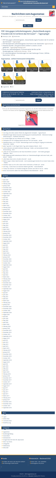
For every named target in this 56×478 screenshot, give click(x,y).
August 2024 (6, 219)
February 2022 (7, 279)
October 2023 (6, 239)
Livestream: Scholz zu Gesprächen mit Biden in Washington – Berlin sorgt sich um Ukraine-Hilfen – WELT (42, 94)
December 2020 (7, 306)
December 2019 (7, 330)
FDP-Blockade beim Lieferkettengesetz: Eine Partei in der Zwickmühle (23, 44)
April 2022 (5, 275)
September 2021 (7, 288)
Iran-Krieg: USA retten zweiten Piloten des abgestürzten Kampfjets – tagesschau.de (24, 133)
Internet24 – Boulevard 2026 (41, 458)
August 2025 (6, 195)
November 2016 (7, 403)
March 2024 (6, 229)
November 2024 (7, 213)
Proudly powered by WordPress (19, 476)
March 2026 (6, 181)
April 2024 (5, 227)
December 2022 (7, 259)
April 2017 (5, 394)
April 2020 (5, 322)
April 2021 (5, 298)
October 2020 (6, 310)
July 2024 (5, 221)
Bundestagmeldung (8, 434)
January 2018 (6, 376)
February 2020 (7, 326)
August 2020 (6, 314)
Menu (28, 26)
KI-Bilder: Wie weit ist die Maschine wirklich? (14, 461)
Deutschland (6, 436)
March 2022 (6, 277)
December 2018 (7, 354)
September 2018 (7, 360)
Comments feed (7, 420)
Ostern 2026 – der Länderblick (38, 461)
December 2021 (7, 283)
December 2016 (7, 401)
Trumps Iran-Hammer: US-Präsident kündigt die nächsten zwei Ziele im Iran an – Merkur (25, 168)
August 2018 (6, 362)
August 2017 (6, 386)
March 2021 (6, 300)
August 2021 (6, 290)
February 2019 (7, 350)
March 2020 (6, 324)
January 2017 (6, 399)
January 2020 (6, 328)
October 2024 (6, 215)
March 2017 (6, 395)
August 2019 (6, 338)
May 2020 (5, 320)
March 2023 (6, 253)
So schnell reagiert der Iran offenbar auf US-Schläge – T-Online (19, 138)
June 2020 (5, 318)
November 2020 (7, 308)
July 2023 (5, 245)
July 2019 (5, 340)
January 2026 (6, 185)
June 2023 (5, 247)
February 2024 (7, 231)
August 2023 (6, 243)
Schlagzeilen (6, 443)
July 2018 (5, 364)
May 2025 (5, 201)
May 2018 (5, 368)
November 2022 (7, 261)
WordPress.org (7, 422)
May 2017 (5, 392)
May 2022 (5, 273)
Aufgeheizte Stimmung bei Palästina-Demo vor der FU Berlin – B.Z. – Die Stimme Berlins (13, 94)
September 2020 (7, 312)
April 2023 (5, 251)
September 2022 (7, 265)
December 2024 (7, 211)
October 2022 (6, 263)
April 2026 (5, 179)
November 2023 (7, 237)
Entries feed (6, 418)
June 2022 (5, 271)
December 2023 (7, 235)
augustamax (6, 87)
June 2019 (5, 342)
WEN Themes (41, 476)
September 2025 (7, 193)
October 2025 (6, 191)
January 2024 (6, 233)
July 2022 (5, 269)
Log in (4, 417)
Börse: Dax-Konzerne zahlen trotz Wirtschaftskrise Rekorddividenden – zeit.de (23, 170)
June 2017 (5, 390)
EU (12, 87)
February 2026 (7, 183)
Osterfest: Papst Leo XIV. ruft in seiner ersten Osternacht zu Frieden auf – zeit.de (23, 164)
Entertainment (6, 438)
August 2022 (6, 267)
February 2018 (7, 374)
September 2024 (7, 217)
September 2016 (7, 407)
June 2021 (5, 294)
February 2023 (7, 255)
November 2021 (7, 284)
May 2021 (5, 296)
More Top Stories (7, 441)
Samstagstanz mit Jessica (37, 463)
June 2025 (5, 199)
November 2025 (7, 189)
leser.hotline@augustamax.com (29, 1)
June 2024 (5, 223)
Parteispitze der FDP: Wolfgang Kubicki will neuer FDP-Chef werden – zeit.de (22, 140)
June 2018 (5, 366)
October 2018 (6, 358)
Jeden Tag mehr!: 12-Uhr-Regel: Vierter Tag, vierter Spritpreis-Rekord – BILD (22, 146)
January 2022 (6, 281)
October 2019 (6, 334)
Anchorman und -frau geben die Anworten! (35, 3)
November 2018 (7, 356)
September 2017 (7, 384)
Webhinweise (6, 445)
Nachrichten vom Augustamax (28, 14)
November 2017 (7, 380)
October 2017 (6, 382)
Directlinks (5, 7)
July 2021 (5, 292)
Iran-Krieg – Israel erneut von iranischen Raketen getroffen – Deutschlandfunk (23, 166)
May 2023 (5, 249)
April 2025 (5, 203)
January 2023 (6, 257)
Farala (5, 458)
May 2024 (5, 225)
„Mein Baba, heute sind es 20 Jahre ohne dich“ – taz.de (17, 159)
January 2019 (6, 352)
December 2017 (7, 378)
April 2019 (5, 346)
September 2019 (7, 336)
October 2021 (6, 286)
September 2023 (7, 241)
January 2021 (6, 304)
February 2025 (7, 207)
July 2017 (5, 388)
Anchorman (17, 36)
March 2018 (6, 372)
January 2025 (6, 209)
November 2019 (7, 332)
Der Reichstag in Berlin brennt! (10, 463)
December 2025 (7, 187)
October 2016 (6, 405)
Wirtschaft (5, 447)
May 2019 (5, 344)
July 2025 (5, 197)
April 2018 (5, 370)
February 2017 (7, 397)
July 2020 (5, 316)
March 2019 (6, 348)
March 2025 (6, 205)
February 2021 (7, 302)
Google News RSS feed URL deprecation (13, 439)
